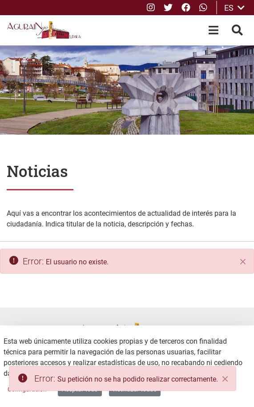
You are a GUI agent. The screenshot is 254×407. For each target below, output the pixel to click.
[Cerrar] (243, 262)
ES (234, 7)
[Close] (225, 379)
